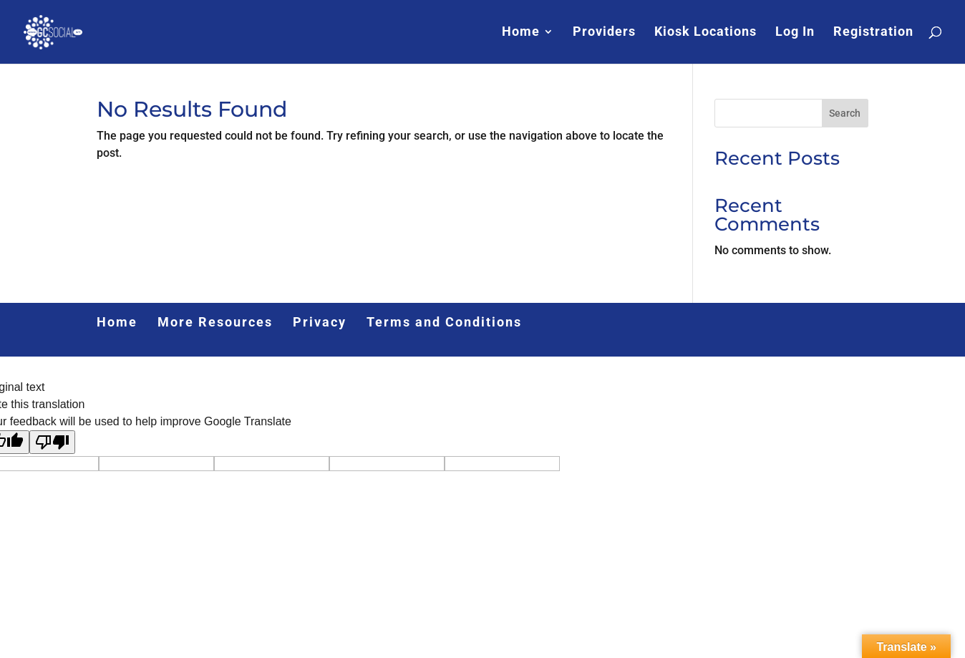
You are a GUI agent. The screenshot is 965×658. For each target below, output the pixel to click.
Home (521, 33)
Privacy (319, 321)
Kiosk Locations (705, 33)
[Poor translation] (52, 442)
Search (844, 113)
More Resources (215, 321)
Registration (873, 33)
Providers (604, 33)
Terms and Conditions (444, 321)
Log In (795, 33)
